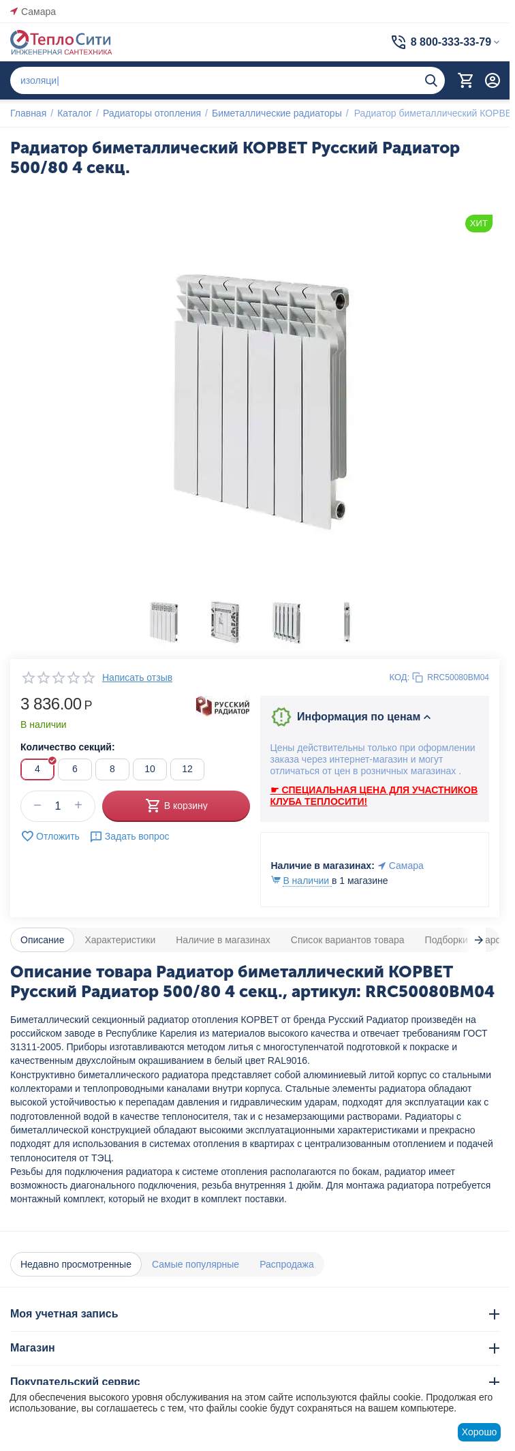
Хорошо (479, 1431)
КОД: (400, 677)
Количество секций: (67, 747)
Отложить (50, 836)
